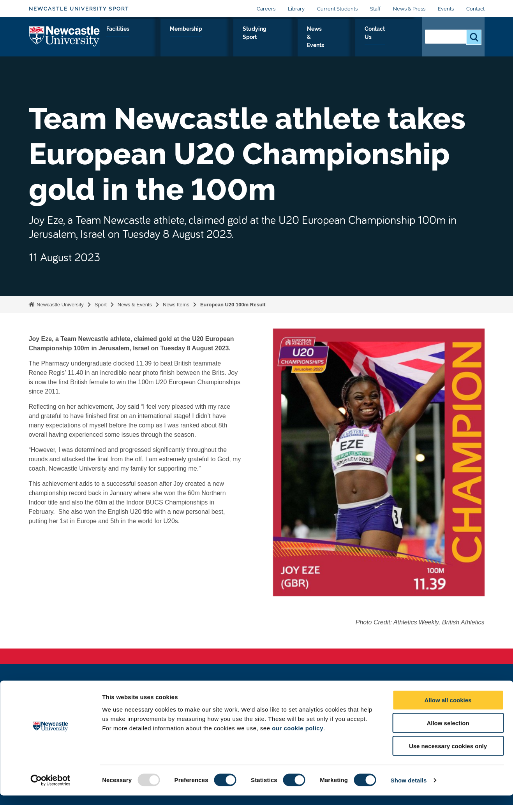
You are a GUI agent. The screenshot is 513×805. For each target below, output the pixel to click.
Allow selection (448, 732)
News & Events (357, 42)
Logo (64, 40)
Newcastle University (59, 305)
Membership (264, 38)
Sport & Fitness (122, 42)
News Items (176, 305)
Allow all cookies (448, 709)
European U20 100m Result (233, 305)
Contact (475, 9)
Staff (375, 9)
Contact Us (398, 42)
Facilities (219, 38)
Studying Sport (311, 42)
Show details (409, 789)
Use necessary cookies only (448, 755)
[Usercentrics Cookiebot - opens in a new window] (50, 790)
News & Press (409, 9)
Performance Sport (173, 42)
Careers (266, 9)
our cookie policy (297, 737)
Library (296, 9)
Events (446, 9)
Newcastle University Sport (79, 9)
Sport (101, 305)
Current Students (337, 9)
